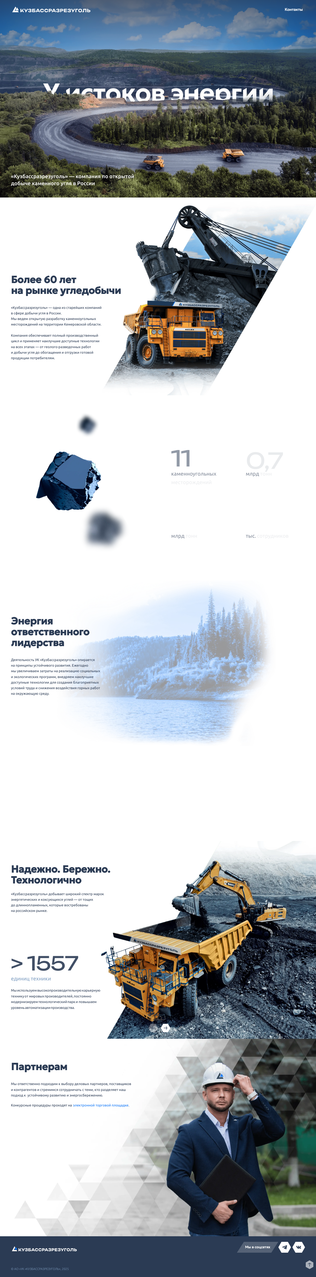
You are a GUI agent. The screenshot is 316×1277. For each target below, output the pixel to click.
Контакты (294, 9)
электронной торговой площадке (100, 1105)
